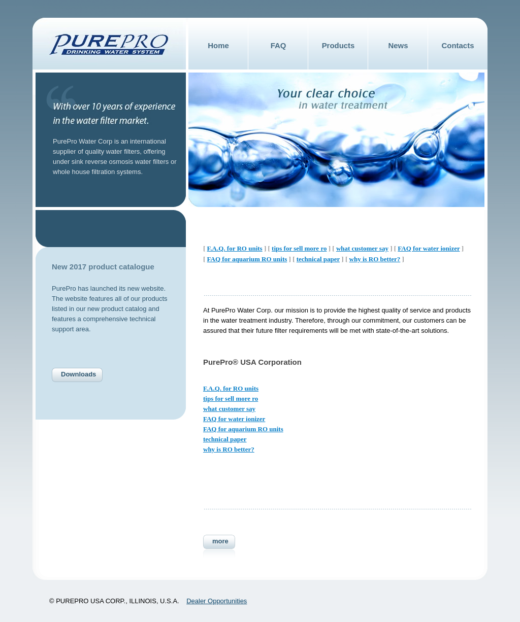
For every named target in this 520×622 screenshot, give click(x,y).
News (398, 45)
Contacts (458, 45)
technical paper (318, 259)
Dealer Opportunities (216, 601)
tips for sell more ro (299, 248)
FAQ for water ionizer (429, 248)
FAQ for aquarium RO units (247, 259)
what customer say (362, 248)
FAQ (278, 45)
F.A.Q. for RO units (235, 248)
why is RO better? (375, 259)
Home (218, 45)
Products (338, 45)
